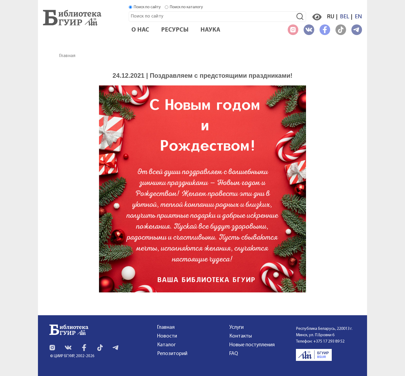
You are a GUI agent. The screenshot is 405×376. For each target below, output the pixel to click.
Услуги (236, 327)
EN (358, 17)
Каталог (166, 345)
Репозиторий (172, 353)
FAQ (233, 353)
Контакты (240, 336)
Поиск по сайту (147, 7)
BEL (344, 17)
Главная (67, 55)
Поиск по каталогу (186, 7)
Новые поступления (252, 345)
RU (330, 17)
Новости (167, 336)
